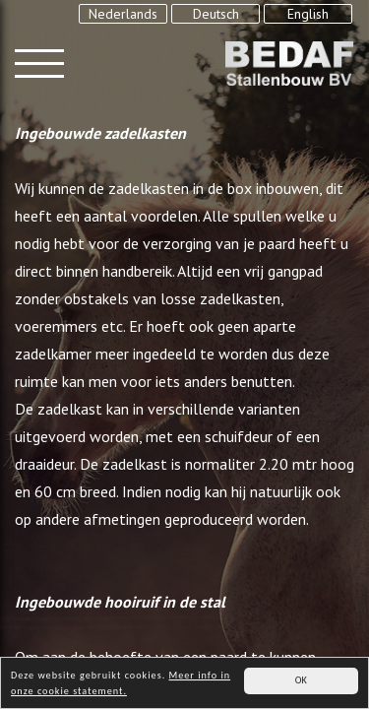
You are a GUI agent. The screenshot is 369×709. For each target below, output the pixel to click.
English (308, 14)
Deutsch (216, 14)
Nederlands (123, 14)
